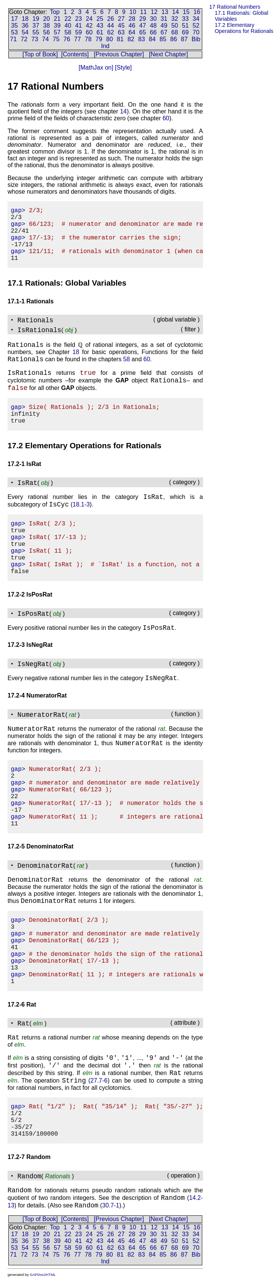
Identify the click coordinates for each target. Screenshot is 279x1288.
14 (175, 12)
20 (46, 19)
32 (174, 19)
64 (132, 32)
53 (14, 32)
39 (57, 25)
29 (142, 19)
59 (78, 32)
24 (89, 19)
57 (57, 32)
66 (153, 32)
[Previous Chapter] (119, 54)
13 (164, 12)
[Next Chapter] (168, 54)
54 (25, 32)
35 (14, 25)
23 (78, 19)
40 (68, 25)
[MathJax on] (96, 67)
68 (174, 32)
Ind (105, 46)
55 (36, 32)
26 (110, 19)
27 (121, 19)
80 (109, 39)
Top (55, 12)
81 (120, 39)
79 (99, 39)
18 (25, 19)
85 (163, 39)
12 (154, 12)
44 (110, 25)
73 (34, 39)
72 (24, 39)
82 (130, 39)
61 (99, 32)
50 (174, 25)
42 (89, 25)
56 (46, 32)
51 (185, 25)
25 (99, 19)
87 (184, 39)
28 (132, 19)
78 (88, 39)
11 (143, 12)
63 (121, 32)
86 (173, 39)
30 (153, 19)
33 (185, 19)
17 (14, 19)
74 (45, 39)
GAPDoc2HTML (43, 1274)
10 (132, 12)
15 (186, 12)
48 (153, 25)
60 (89, 32)
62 (110, 32)
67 (164, 32)
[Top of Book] (40, 54)
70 (196, 32)
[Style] (122, 67)
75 (56, 39)
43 (99, 25)
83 (141, 39)
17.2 (244, 28)
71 (13, 39)
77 (77, 39)
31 (164, 19)
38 (46, 25)
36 (25, 25)
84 (152, 39)
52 (196, 25)
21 (57, 19)
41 (78, 25)
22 (68, 19)
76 (67, 39)
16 (197, 12)
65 (142, 32)
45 (121, 25)
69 (185, 32)
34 (196, 19)
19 (36, 19)
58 (68, 32)
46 (132, 25)
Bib (196, 39)
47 (142, 25)
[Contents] (75, 54)
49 (164, 25)
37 (36, 25)
